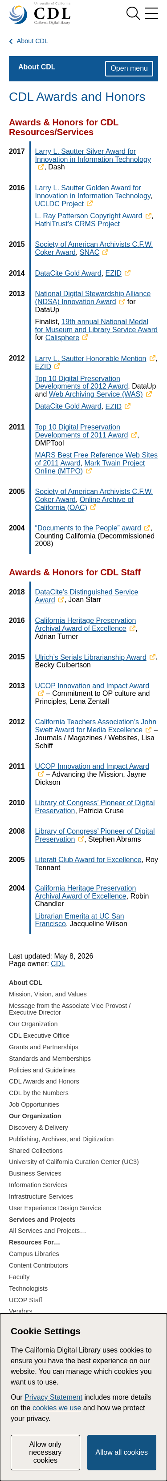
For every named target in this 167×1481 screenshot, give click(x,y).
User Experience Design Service (55, 1208)
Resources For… (34, 1242)
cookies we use (57, 1408)
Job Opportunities (34, 1104)
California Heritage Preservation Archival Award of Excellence (85, 624)
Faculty (19, 1276)
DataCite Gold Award (68, 273)
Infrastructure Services (41, 1196)
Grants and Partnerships (43, 1047)
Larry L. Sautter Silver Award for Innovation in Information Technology (93, 155)
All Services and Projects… (47, 1230)
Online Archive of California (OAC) (84, 503)
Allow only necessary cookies (45, 1453)
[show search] (133, 13)
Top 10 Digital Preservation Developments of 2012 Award (81, 382)
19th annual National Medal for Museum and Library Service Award (96, 325)
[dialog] (83, 1397)
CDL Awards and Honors (44, 1081)
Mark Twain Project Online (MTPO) (90, 467)
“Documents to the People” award (88, 528)
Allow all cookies (122, 1452)
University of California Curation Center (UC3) (74, 1161)
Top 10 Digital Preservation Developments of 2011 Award (81, 431)
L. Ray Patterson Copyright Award (89, 216)
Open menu (129, 68)
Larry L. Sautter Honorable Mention (91, 358)
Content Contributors (38, 1265)
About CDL (32, 41)
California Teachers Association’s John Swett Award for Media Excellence (95, 726)
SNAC (89, 252)
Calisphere (62, 337)
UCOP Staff (25, 1300)
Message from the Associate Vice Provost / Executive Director (69, 1009)
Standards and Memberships (50, 1058)
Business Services (35, 1173)
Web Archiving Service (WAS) (96, 394)
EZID (114, 273)
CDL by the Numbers (39, 1092)
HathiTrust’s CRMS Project (77, 224)
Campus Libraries (34, 1253)
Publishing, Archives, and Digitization (61, 1139)
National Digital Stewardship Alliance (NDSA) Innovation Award (93, 297)
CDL (58, 963)
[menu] (151, 13)
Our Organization (33, 1023)
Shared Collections (36, 1150)
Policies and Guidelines (42, 1070)
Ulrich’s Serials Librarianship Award (91, 657)
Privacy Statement (53, 1397)
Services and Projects (42, 1219)
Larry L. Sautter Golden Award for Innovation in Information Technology (93, 192)
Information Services (38, 1184)
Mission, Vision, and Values (48, 994)
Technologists (28, 1288)
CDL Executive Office (39, 1035)
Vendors (21, 1311)
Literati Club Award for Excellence (88, 859)
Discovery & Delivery (38, 1127)
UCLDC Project (59, 204)
